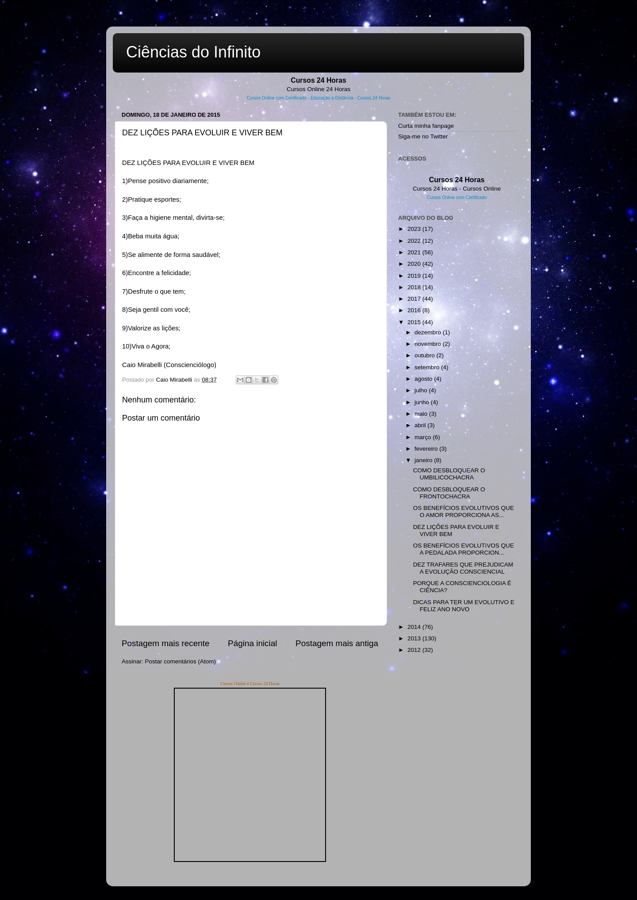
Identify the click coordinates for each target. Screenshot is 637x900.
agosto (424, 378)
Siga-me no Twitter (423, 136)
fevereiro (426, 448)
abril (420, 425)
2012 (414, 650)
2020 (414, 263)
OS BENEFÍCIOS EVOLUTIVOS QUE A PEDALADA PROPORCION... (463, 549)
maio (421, 413)
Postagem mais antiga (336, 643)
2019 (414, 275)
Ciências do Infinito (193, 52)
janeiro (424, 460)
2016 (414, 310)
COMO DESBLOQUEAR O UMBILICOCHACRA (449, 474)
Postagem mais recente (165, 643)
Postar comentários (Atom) (180, 661)
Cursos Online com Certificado (276, 98)
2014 (414, 627)
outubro (425, 355)
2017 (414, 298)
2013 (414, 638)
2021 (414, 252)
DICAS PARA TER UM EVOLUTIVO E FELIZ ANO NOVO (463, 606)
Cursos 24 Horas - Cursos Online (457, 188)
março (423, 437)
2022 (414, 240)
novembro (428, 344)
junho (422, 402)
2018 (414, 287)
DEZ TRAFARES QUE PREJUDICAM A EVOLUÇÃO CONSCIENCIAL (463, 568)
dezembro (428, 332)
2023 (414, 229)
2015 (414, 322)
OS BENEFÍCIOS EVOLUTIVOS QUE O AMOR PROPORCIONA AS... (463, 511)
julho (421, 390)
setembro (427, 367)
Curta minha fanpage (426, 126)
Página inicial (252, 643)
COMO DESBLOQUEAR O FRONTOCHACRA (449, 493)
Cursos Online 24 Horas (318, 89)
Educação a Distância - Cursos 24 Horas (351, 98)
